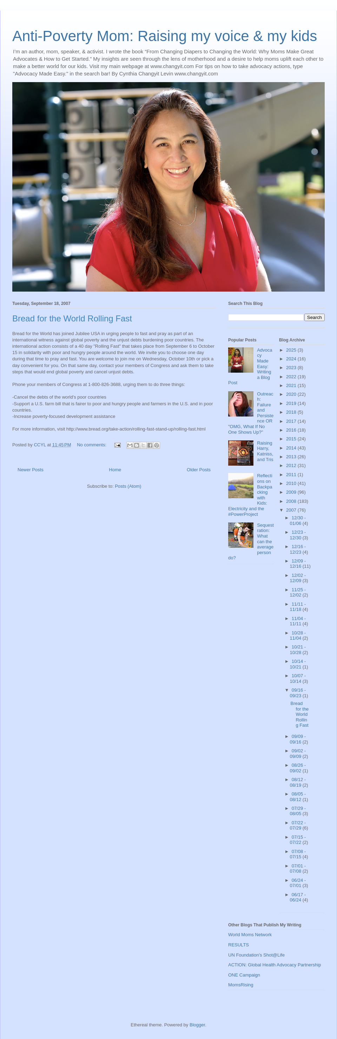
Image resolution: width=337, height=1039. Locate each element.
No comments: (92, 444)
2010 (292, 483)
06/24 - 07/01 (298, 883)
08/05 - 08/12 (298, 796)
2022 (292, 376)
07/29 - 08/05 (298, 811)
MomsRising (240, 984)
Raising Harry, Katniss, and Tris (265, 451)
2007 (292, 510)
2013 (292, 456)
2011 (292, 474)
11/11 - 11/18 (298, 606)
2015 (292, 438)
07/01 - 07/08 (298, 868)
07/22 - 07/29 (298, 825)
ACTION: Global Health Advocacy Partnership (274, 964)
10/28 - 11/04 (298, 635)
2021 (292, 385)
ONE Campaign (244, 975)
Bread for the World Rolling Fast (72, 318)
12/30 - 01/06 (298, 520)
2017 (292, 421)
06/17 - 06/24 (298, 897)
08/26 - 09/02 (298, 767)
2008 (292, 501)
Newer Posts (31, 469)
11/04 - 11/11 (298, 621)
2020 (292, 394)
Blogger (197, 1024)
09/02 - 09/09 (298, 753)
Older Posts (199, 469)
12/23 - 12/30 (298, 535)
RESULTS (238, 944)
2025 (292, 350)
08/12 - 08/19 (298, 782)
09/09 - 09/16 (298, 739)
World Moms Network (250, 934)
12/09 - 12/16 (298, 563)
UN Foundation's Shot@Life (256, 955)
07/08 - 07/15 (298, 854)
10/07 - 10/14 (298, 678)
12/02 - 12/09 (298, 578)
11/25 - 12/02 (298, 592)
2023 (292, 367)
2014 (292, 448)
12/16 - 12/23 (298, 549)
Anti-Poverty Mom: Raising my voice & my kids (164, 36)
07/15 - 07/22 (298, 839)
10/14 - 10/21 (298, 664)
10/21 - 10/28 (298, 649)
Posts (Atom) (128, 486)
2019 (292, 403)
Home (115, 469)
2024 (292, 358)
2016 (292, 430)
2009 (292, 492)
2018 (292, 412)
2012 (292, 465)
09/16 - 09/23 (298, 692)
